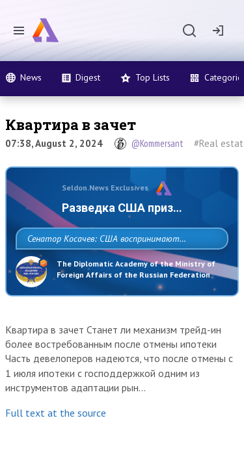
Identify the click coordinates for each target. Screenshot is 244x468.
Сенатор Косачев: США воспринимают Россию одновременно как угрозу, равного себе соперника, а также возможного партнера (118, 267)
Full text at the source (55, 454)
